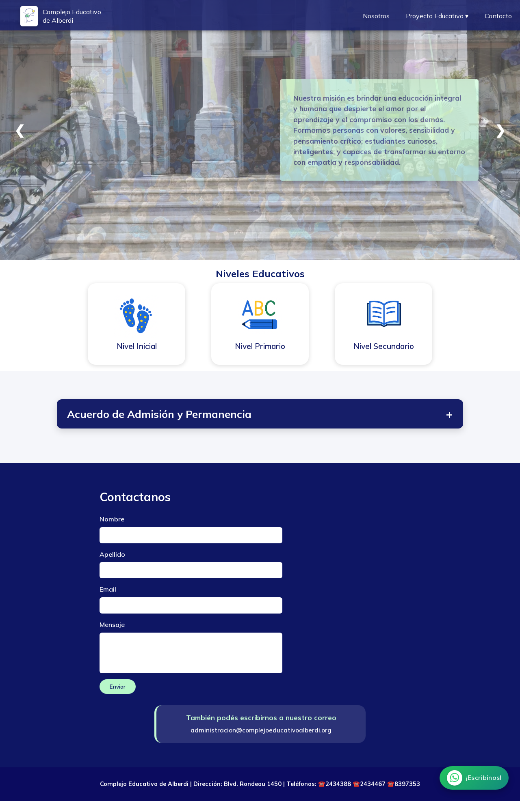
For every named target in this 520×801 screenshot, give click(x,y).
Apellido (112, 554)
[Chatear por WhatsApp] (474, 778)
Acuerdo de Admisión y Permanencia (260, 414)
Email (108, 589)
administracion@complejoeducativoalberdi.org (261, 730)
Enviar (118, 686)
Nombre (112, 519)
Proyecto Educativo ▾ (437, 16)
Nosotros (376, 16)
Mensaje (112, 624)
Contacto (498, 16)
